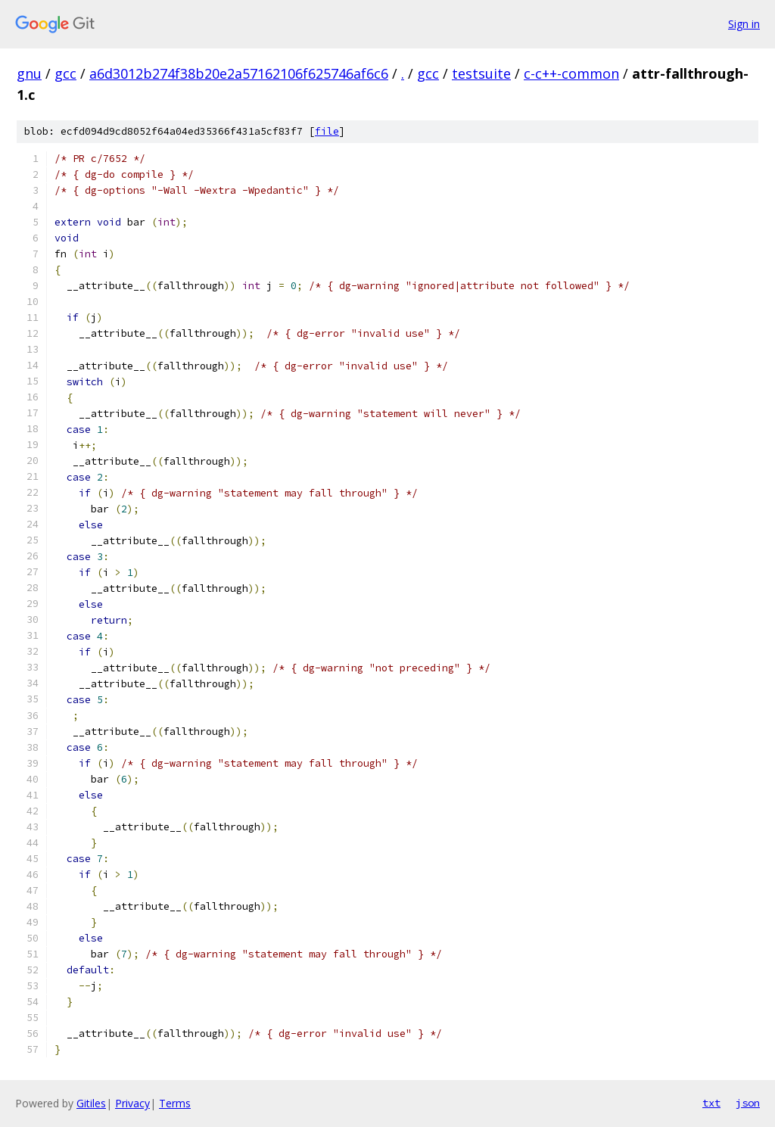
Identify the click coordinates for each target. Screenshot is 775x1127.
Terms (175, 1103)
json (748, 1103)
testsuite (481, 73)
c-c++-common (571, 73)
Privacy (132, 1103)
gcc (65, 73)
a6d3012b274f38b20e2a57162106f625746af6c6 (238, 73)
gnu (29, 73)
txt (711, 1103)
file (327, 131)
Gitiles (91, 1103)
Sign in (744, 24)
